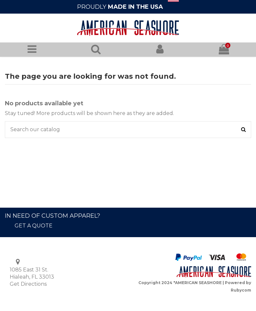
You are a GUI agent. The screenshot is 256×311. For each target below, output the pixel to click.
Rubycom (241, 290)
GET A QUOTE (33, 226)
